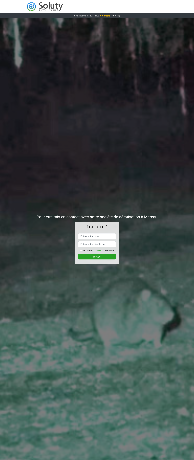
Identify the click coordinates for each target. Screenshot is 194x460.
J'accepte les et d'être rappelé (98, 250)
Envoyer (97, 256)
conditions (97, 250)
